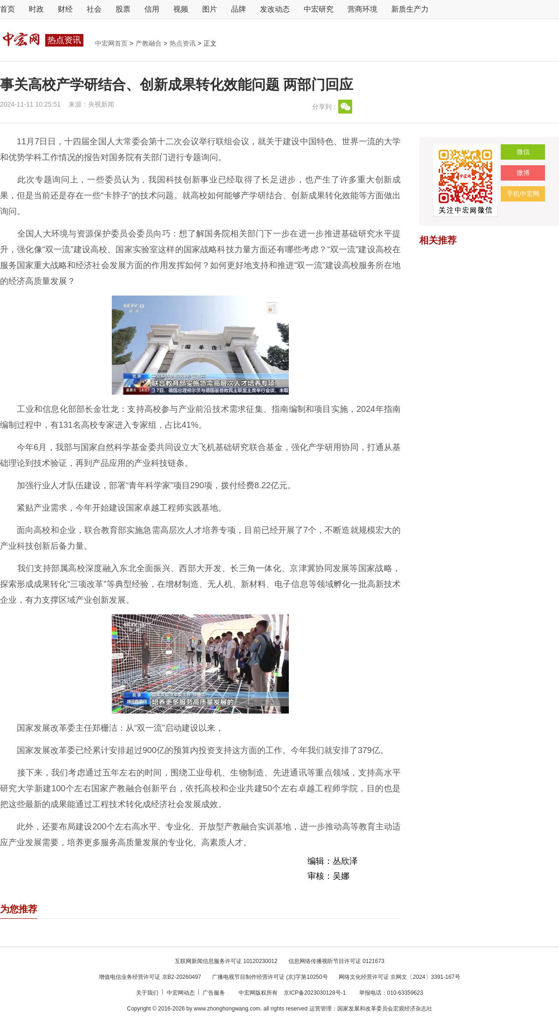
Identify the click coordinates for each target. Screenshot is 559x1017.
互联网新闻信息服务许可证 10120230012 (226, 961)
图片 (209, 9)
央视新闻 (101, 104)
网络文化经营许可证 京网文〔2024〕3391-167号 (399, 977)
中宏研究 (319, 9)
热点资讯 (184, 43)
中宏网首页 (112, 43)
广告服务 (214, 993)
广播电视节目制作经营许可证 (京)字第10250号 (270, 977)
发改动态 (275, 9)
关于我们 (148, 993)
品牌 (238, 9)
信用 (151, 9)
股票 (123, 9)
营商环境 (362, 9)
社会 (94, 9)
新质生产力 (410, 9)
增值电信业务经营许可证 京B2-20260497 (150, 977)
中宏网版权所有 (259, 993)
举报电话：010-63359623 (391, 993)
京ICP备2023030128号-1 (315, 993)
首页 (7, 9)
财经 (65, 9)
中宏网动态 (181, 993)
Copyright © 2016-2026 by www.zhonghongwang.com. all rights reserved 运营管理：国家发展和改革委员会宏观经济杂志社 (279, 1008)
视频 (180, 9)
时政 (36, 9)
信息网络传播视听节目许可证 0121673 (336, 961)
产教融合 (150, 43)
